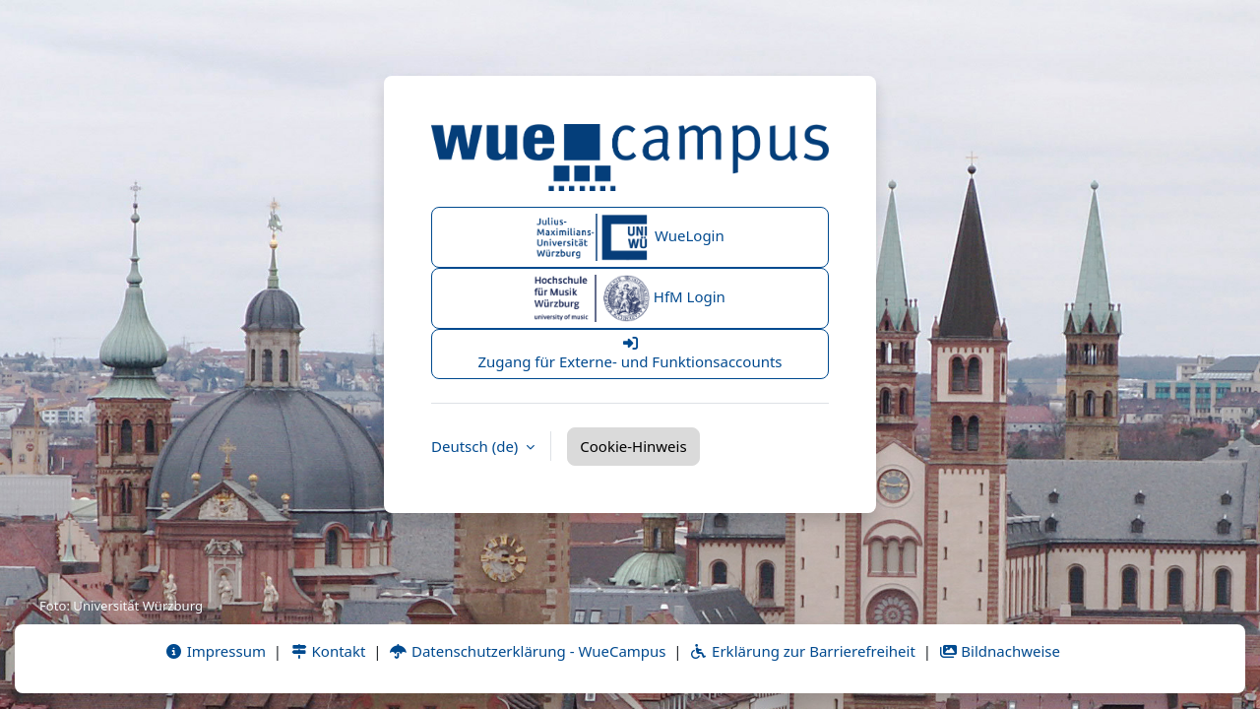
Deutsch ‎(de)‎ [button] (476, 446)
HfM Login (630, 298)
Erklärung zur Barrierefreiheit (801, 651)
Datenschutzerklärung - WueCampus (527, 651)
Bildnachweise (999, 651)
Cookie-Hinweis (633, 446)
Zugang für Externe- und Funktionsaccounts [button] (630, 353)
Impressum (215, 651)
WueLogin (630, 237)
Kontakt (327, 651)
